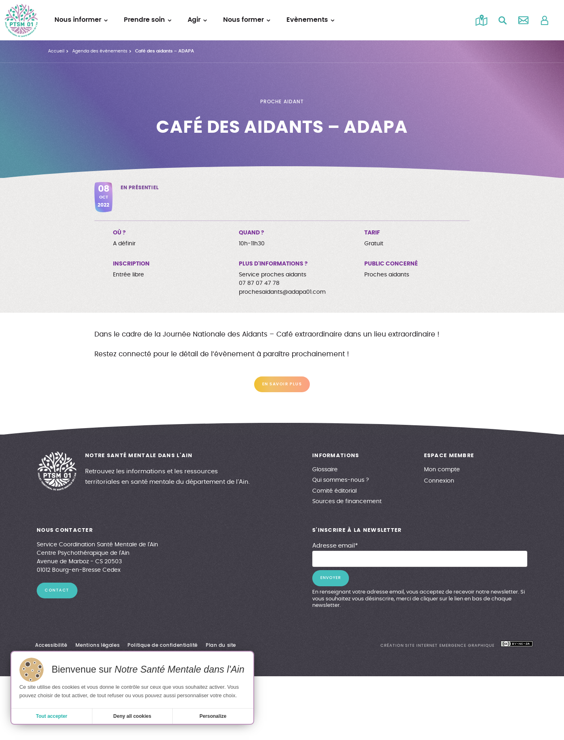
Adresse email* (335, 546)
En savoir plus (282, 384)
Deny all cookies (132, 716)
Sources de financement (347, 501)
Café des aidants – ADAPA (164, 51)
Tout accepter (51, 716)
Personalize (212, 716)
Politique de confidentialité (162, 645)
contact (57, 590)
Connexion (439, 481)
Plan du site (221, 645)
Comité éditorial (334, 491)
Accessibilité (51, 645)
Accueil (56, 51)
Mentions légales (97, 645)
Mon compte (442, 469)
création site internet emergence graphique (437, 646)
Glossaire (325, 469)
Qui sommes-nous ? (340, 480)
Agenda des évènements (99, 51)
